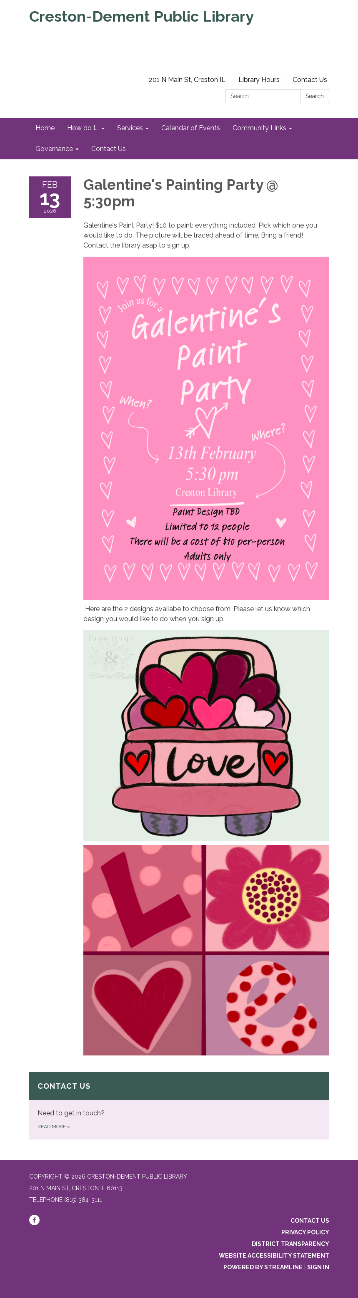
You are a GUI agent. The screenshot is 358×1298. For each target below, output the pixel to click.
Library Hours (259, 80)
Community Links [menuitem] (259, 128)
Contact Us (310, 80)
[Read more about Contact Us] (179, 1105)
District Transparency (290, 1244)
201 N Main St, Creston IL (187, 80)
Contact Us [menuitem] (108, 149)
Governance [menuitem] (54, 149)
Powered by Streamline (263, 1267)
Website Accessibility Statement (274, 1255)
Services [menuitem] (130, 128)
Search (314, 96)
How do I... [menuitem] (83, 128)
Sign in (318, 1267)
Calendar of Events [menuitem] (190, 128)
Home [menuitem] (45, 128)
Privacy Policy (305, 1232)
